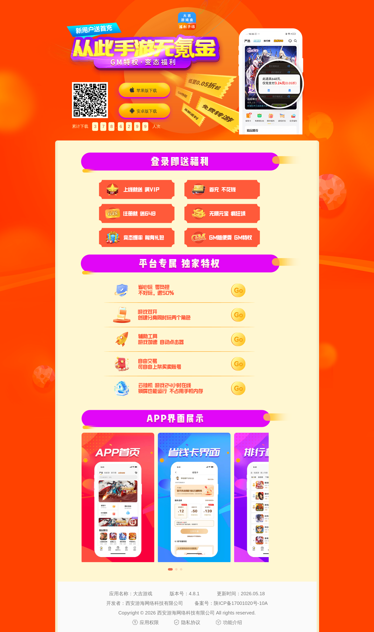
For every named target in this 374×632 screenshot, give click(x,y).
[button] (170, 569)
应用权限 (149, 622)
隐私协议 (190, 622)
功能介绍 (232, 622)
